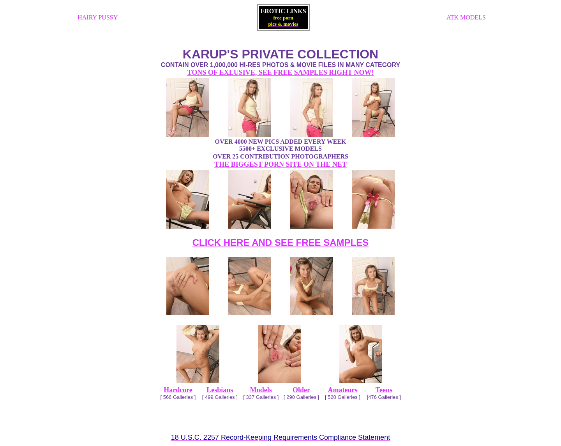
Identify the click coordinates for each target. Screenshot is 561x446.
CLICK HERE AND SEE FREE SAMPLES (280, 242)
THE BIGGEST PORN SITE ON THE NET (280, 164)
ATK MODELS (466, 17)
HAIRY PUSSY (98, 17)
